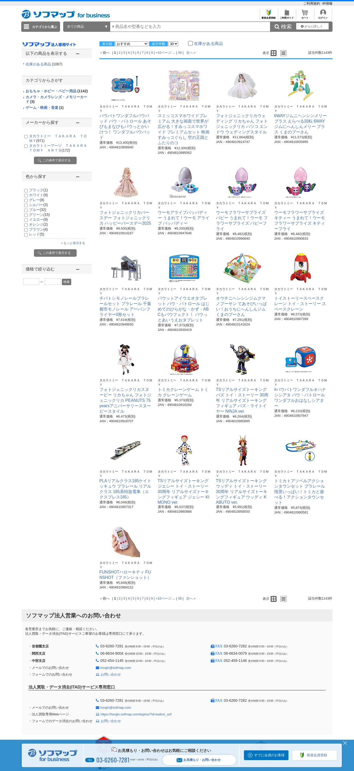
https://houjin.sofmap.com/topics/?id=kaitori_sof (136, 714)
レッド (36, 234)
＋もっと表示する (72, 243)
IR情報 (327, 3)
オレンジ (38, 224)
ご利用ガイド (286, 16)
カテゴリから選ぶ (44, 27)
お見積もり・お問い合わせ (199, 760)
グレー (36, 200)
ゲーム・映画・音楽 (45, 107)
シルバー (38, 205)
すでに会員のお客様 (269, 755)
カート (305, 16)
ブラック (38, 190)
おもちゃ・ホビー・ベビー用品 (57, 91)
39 (180, 53)
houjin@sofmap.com (115, 668)
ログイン (323, 16)
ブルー (37, 210)
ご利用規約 (312, 3)
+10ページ (163, 53)
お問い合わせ (111, 674)
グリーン (39, 215)
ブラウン (38, 229)
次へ (189, 53)
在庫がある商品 (44, 64)
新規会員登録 (268, 16)
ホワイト (38, 195)
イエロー (38, 219)
